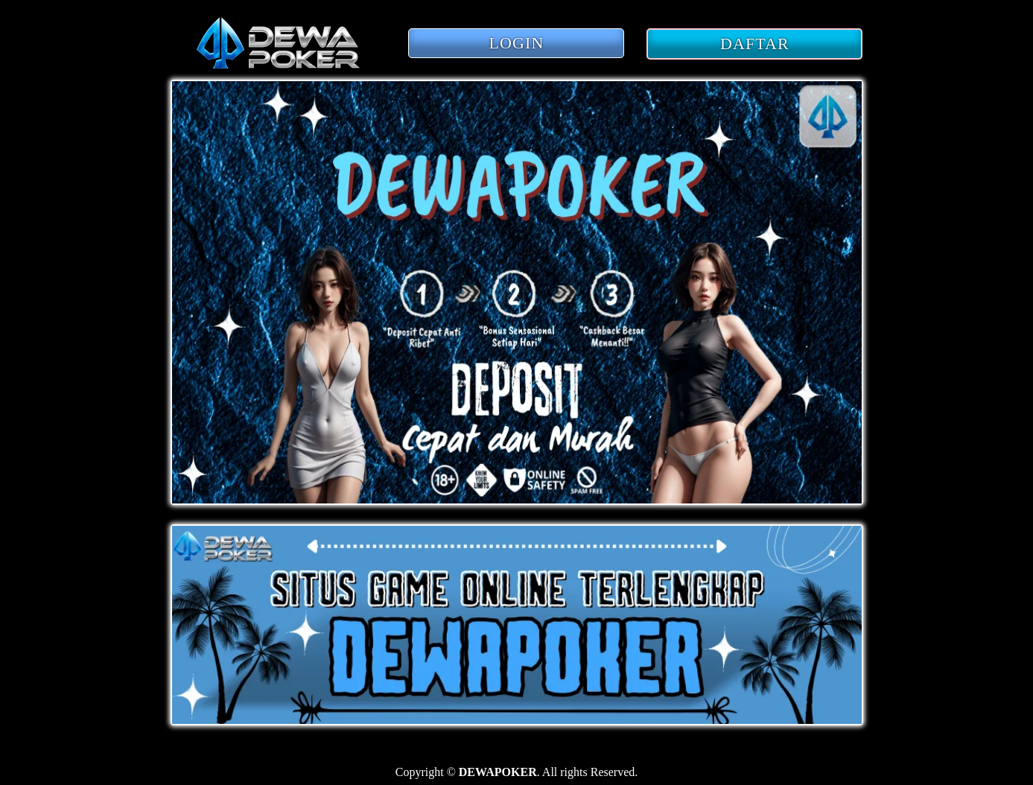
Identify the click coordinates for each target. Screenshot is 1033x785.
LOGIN (516, 43)
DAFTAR (754, 43)
